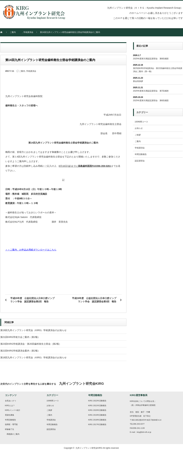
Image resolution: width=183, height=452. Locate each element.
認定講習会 (140, 161)
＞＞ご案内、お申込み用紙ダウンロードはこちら (30, 249)
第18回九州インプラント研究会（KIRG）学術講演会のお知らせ (33, 357)
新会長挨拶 (138, 81)
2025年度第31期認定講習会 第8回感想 (151, 58)
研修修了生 (9, 429)
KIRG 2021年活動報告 (97, 405)
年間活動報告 (141, 154)
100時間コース (141, 122)
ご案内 (13, 32)
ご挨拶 (138, 135)
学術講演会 (28, 32)
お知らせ (139, 128)
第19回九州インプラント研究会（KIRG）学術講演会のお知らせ (33, 330)
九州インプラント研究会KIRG (88, 448)
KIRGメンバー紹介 (12, 410)
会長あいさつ (10, 401)
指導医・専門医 (11, 424)
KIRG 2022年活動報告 (97, 401)
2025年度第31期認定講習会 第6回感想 (151, 100)
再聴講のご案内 (13, 434)
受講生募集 (9, 415)
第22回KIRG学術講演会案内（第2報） (20, 350)
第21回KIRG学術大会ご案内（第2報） (20, 337)
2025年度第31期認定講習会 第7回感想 (151, 91)
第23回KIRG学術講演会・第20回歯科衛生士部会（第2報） (30, 344)
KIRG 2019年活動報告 (97, 415)
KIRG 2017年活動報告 (97, 424)
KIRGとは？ (10, 405)
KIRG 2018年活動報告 (97, 420)
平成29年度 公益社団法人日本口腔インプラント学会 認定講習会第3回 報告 (94, 300)
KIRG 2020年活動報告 (97, 410)
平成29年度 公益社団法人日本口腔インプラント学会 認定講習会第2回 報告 (32, 300)
